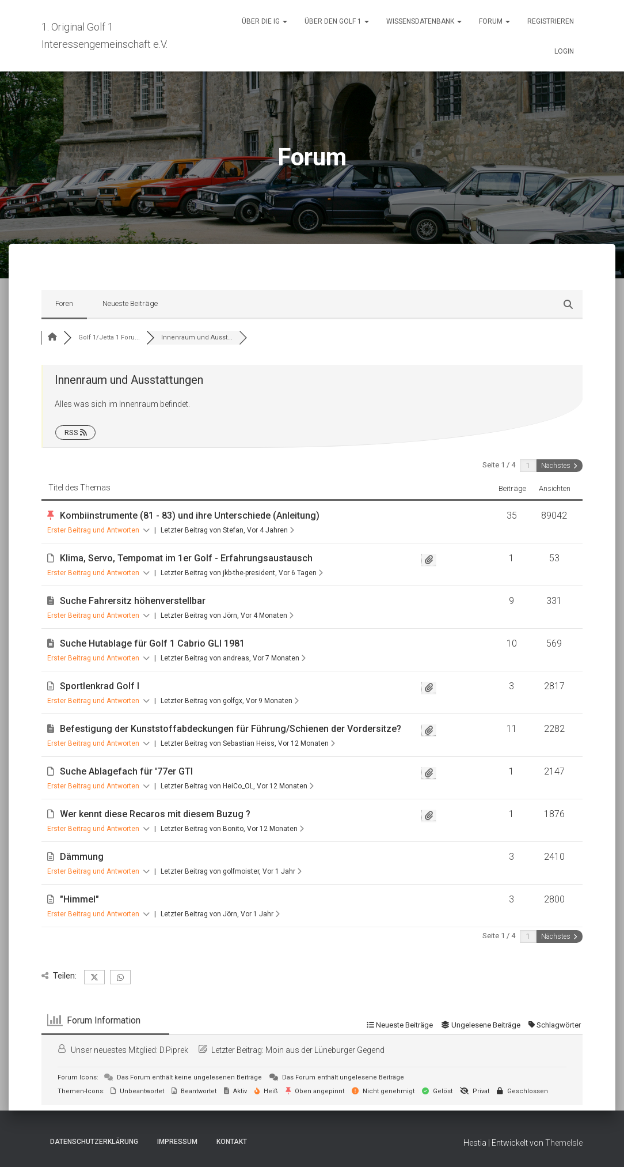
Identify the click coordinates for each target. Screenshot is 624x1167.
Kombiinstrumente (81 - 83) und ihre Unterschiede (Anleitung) (189, 515)
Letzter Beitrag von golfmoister (231, 871)
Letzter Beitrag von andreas (233, 658)
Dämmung (82, 856)
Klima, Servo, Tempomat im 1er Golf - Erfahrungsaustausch (186, 558)
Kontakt (231, 1142)
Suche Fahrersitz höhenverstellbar (133, 600)
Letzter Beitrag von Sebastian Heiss (248, 743)
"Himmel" (79, 899)
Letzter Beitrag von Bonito (232, 829)
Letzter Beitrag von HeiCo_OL (237, 786)
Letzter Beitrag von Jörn (227, 615)
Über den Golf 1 (337, 21)
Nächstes (559, 466)
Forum (494, 21)
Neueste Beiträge (130, 303)
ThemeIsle (564, 1142)
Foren (64, 303)
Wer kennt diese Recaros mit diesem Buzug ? (155, 814)
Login (564, 51)
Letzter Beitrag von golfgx (230, 701)
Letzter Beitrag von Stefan (227, 530)
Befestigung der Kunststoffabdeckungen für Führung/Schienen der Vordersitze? (230, 728)
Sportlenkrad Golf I (99, 686)
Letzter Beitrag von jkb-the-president (242, 573)
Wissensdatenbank (424, 21)
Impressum (177, 1142)
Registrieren (550, 21)
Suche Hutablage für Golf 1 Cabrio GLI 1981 (152, 643)
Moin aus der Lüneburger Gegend (325, 1050)
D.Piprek (173, 1050)
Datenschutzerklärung (94, 1142)
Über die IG (264, 21)
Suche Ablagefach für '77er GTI (126, 771)
